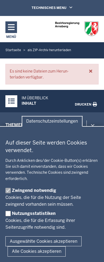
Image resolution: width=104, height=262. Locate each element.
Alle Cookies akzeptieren (36, 251)
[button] (91, 71)
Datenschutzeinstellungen (52, 121)
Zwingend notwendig (34, 190)
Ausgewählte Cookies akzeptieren (43, 241)
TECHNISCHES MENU (59, 7)
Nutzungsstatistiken (34, 213)
